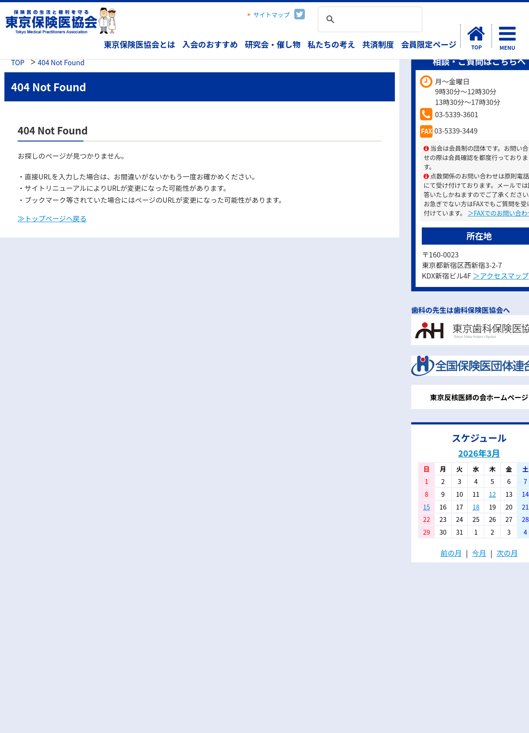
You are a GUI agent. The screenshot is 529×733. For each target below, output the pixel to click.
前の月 (450, 552)
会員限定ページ (429, 44)
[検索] (368, 20)
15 (426, 506)
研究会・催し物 (272, 44)
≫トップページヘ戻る (52, 218)
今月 (479, 552)
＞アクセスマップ (501, 275)
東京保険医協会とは (139, 44)
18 (476, 506)
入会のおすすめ (210, 44)
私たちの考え (331, 44)
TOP (17, 62)
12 (492, 494)
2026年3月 (479, 453)
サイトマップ (271, 14)
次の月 (507, 552)
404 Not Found (61, 62)
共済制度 (378, 44)
